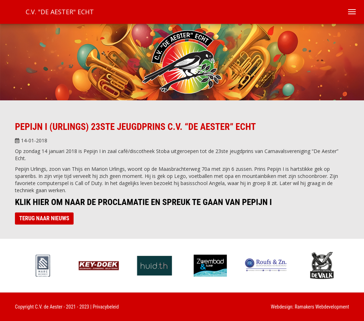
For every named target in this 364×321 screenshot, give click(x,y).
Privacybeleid (106, 307)
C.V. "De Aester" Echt (60, 11)
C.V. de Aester (49, 307)
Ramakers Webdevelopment (322, 307)
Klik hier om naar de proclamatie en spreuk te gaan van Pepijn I (143, 202)
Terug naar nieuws (44, 218)
